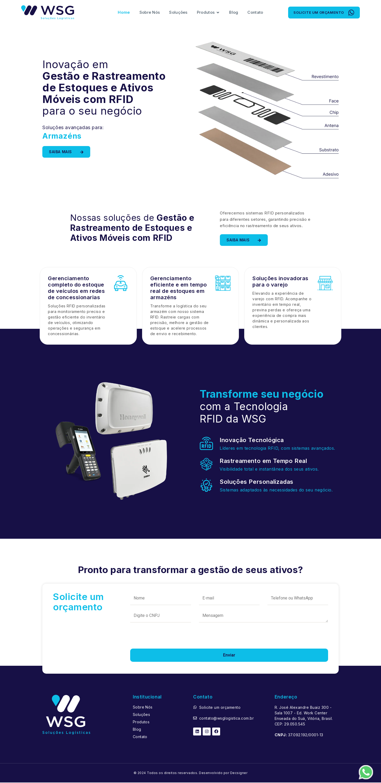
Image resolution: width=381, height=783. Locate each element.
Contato (255, 12)
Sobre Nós (149, 12)
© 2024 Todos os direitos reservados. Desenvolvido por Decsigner (191, 773)
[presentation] (170, 639)
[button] (324, 13)
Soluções (178, 12)
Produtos (208, 13)
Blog (233, 12)
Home (124, 12)
